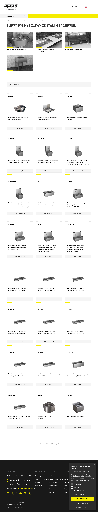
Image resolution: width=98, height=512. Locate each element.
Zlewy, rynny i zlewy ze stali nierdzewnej (36, 20)
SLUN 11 (40, 395)
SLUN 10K (40, 309)
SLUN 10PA (70, 352)
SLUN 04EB (41, 139)
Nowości (37, 482)
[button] (82, 507)
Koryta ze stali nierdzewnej (73, 50)
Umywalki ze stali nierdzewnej (16, 50)
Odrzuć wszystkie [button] (82, 503)
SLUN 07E (69, 181)
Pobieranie (52, 489)
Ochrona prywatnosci (11, 504)
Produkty (21, 20)
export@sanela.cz (18, 483)
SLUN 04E (11, 139)
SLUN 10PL (11, 395)
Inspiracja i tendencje (42, 479)
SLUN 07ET (41, 224)
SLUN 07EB (11, 224)
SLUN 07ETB (70, 224)
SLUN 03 (69, 96)
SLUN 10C (40, 267)
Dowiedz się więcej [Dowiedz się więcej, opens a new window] (84, 480)
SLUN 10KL (70, 309)
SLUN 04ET (70, 139)
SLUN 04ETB (12, 181)
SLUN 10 (10, 267)
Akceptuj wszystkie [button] (83, 498)
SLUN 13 (69, 395)
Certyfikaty (53, 485)
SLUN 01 (10, 96)
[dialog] (82, 486)
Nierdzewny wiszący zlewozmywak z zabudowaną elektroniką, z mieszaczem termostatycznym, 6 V (19, 205)
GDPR (66, 492)
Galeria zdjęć (53, 482)
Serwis (66, 476)
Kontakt (52, 492)
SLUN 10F (11, 309)
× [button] (94, 465)
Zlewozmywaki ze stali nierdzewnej (18, 73)
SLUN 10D (70, 267)
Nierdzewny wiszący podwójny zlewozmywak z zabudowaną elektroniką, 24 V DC (76, 205)
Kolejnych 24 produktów (46, 443)
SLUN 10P (40, 352)
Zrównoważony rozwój (56, 479)
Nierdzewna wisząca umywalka (76, 416)
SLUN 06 (40, 181)
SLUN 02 (40, 96)
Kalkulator (38, 485)
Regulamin (67, 489)
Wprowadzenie (12, 20)
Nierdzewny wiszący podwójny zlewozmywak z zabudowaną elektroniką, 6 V (17, 247)
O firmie (52, 476)
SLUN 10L (11, 352)
